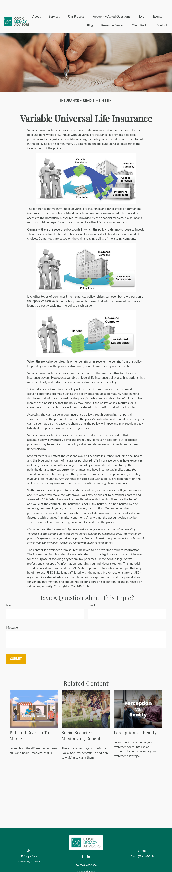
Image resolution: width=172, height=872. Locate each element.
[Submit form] (16, 649)
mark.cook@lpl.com (86, 860)
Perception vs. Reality (135, 722)
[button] (36, 6)
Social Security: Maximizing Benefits (82, 725)
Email (91, 595)
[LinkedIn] (88, 846)
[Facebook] (82, 846)
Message (12, 617)
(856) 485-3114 (146, 846)
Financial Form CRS (88, 866)
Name (10, 595)
